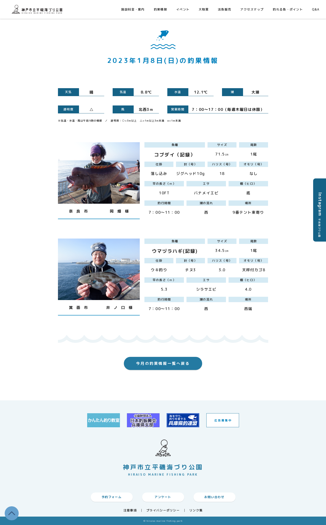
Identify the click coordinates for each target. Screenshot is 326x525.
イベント (183, 9)
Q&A (315, 9)
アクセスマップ (252, 9)
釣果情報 (160, 9)
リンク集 (196, 510)
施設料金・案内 (133, 9)
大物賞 (204, 9)
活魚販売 (224, 9)
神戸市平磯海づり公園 (38, 9)
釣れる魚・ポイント (288, 9)
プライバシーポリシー (163, 510)
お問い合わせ (214, 497)
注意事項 (130, 510)
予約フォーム (111, 497)
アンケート (162, 497)
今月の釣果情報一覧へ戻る (163, 363)
